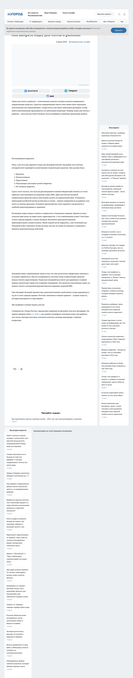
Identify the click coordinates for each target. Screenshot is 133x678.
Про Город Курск (27, 597)
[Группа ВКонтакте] (31, 91)
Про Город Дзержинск (10, 601)
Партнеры (60, 614)
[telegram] (22, 369)
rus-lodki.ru (36, 314)
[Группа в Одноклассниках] (100, 598)
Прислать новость (104, 14)
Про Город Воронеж (64, 594)
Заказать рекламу (74, 22)
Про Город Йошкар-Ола (47, 594)
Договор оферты (35, 612)
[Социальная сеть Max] (51, 96)
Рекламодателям (35, 15)
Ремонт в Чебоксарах (15, 22)
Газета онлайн (69, 13)
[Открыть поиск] (119, 14)
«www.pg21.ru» (19, 619)
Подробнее (69, 645)
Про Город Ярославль (10, 597)
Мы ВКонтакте (91, 22)
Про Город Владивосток (29, 601)
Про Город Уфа (62, 597)
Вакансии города (54, 22)
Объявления (7, 612)
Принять (118, 30)
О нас (32, 609)
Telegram (7, 609)
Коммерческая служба (79, 42)
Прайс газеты (8, 614)
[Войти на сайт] (124, 14)
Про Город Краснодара (47, 601)
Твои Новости (26, 594)
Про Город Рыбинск (46, 597)
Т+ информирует (36, 22)
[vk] (15, 369)
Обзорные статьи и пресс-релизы (66, 612)
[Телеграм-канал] (70, 91)
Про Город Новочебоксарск (12, 594)
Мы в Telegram (109, 22)
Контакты (60, 609)
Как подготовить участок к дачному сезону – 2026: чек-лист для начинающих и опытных (51, 420)
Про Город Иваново (81, 594)
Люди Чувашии (50, 13)
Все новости (33, 13)
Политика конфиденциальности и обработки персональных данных (24, 648)
